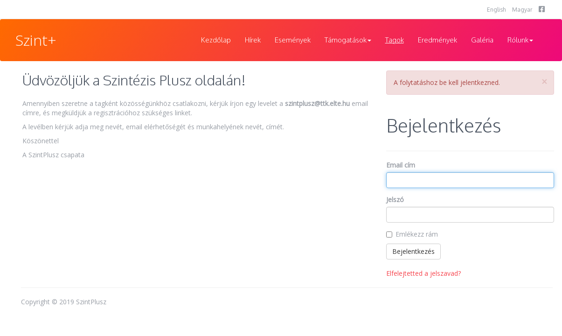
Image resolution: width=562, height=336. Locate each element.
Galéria (482, 39)
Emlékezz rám (416, 234)
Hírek (253, 39)
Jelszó (395, 199)
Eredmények (437, 39)
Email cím (400, 165)
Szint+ (35, 40)
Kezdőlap (216, 39)
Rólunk (520, 39)
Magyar (522, 9)
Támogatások (348, 39)
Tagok (394, 39)
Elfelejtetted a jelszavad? (423, 273)
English (496, 9)
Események (293, 39)
